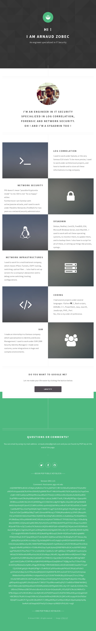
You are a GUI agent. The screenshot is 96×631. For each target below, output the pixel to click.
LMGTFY (48, 389)
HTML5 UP (64, 618)
